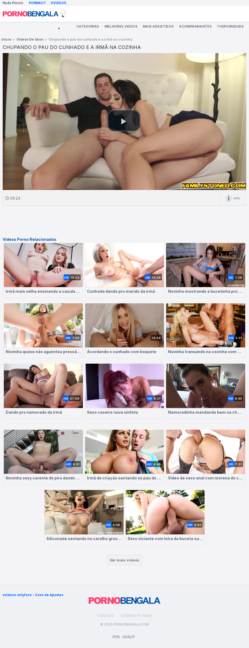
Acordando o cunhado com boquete (121, 351)
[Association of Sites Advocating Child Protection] (128, 634)
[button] (124, 120)
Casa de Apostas (49, 595)
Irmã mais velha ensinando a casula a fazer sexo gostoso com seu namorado (43, 291)
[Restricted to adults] (116, 634)
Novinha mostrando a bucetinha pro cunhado (205, 291)
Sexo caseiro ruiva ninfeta (112, 412)
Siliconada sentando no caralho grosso (84, 538)
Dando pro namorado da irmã (34, 412)
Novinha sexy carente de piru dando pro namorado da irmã (43, 478)
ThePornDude (230, 26)
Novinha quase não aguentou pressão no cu (43, 351)
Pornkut (37, 3)
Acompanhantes (195, 26)
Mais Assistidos (158, 26)
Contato (106, 616)
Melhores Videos (121, 26)
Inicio (6, 39)
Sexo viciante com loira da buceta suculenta (165, 538)
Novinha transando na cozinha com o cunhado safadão (205, 351)
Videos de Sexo (30, 39)
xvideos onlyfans (17, 595)
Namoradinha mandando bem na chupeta (205, 412)
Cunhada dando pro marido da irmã (121, 291)
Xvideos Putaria (136, 616)
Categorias (87, 26)
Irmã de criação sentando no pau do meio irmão (124, 478)
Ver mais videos (125, 560)
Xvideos (58, 3)
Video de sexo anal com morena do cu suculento (205, 478)
